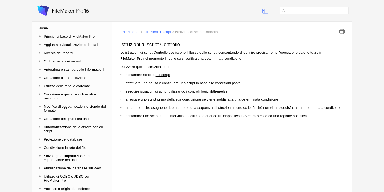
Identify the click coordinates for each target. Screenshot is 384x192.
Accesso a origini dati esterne (67, 189)
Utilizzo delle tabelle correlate (67, 86)
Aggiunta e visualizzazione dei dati (71, 45)
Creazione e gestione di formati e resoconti (70, 96)
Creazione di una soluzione (65, 78)
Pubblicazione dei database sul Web (72, 168)
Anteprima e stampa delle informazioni (74, 69)
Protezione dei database (63, 139)
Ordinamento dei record (62, 61)
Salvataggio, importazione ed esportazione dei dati (67, 158)
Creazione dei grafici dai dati (66, 119)
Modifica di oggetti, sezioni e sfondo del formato (75, 109)
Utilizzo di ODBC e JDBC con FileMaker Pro (67, 178)
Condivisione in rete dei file (65, 148)
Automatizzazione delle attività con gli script (73, 129)
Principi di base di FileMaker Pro (69, 36)
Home (43, 28)
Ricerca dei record (58, 53)
